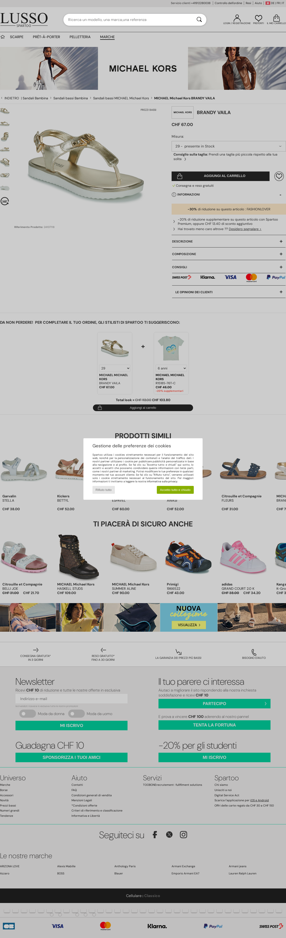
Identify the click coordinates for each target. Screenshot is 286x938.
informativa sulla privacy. (162, 481)
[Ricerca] (199, 20)
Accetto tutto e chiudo (175, 490)
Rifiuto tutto (104, 490)
